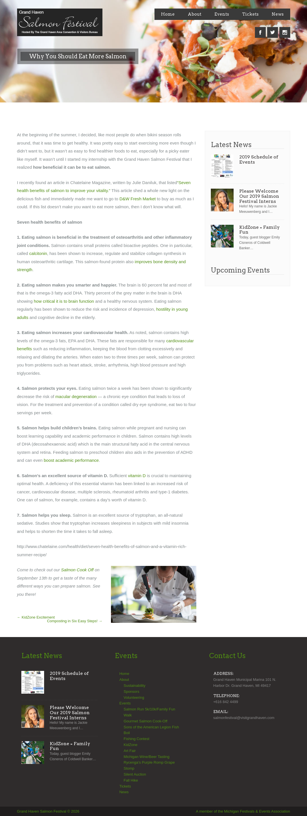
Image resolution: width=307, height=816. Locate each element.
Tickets (250, 14)
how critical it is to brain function (64, 301)
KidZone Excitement (36, 617)
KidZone (130, 745)
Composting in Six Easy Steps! (74, 621)
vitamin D (137, 475)
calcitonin (38, 253)
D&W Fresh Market (137, 198)
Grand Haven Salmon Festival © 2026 (48, 811)
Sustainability (134, 685)
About (194, 14)
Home (168, 14)
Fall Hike (130, 780)
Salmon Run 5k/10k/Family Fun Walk (149, 712)
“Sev (181, 182)
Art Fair (129, 751)
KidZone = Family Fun (259, 230)
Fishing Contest (136, 739)
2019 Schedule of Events (258, 159)
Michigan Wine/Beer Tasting (146, 757)
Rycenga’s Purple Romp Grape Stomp (149, 765)
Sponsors (131, 691)
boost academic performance (71, 460)
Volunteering (133, 697)
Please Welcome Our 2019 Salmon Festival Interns (259, 196)
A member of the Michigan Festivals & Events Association (243, 811)
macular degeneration (76, 396)
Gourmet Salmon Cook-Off (145, 721)
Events (222, 14)
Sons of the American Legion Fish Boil (151, 730)
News (278, 14)
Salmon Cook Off (77, 569)
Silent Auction (134, 774)
